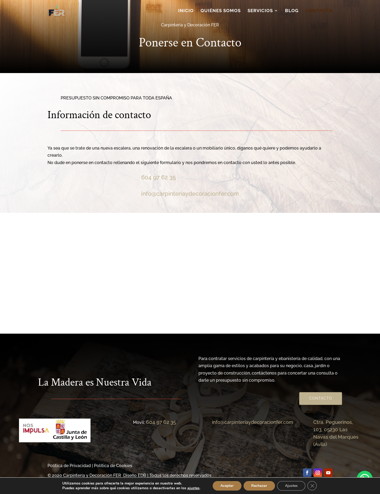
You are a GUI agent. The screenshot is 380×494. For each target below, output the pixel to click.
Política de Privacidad (69, 465)
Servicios (260, 11)
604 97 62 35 (158, 177)
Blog (291, 11)
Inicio (186, 11)
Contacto (318, 11)
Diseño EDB (134, 475)
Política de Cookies (113, 465)
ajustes (193, 488)
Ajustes (291, 485)
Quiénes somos (221, 11)
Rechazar (259, 485)
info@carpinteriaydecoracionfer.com (190, 193)
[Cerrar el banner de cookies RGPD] (312, 486)
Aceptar (226, 485)
